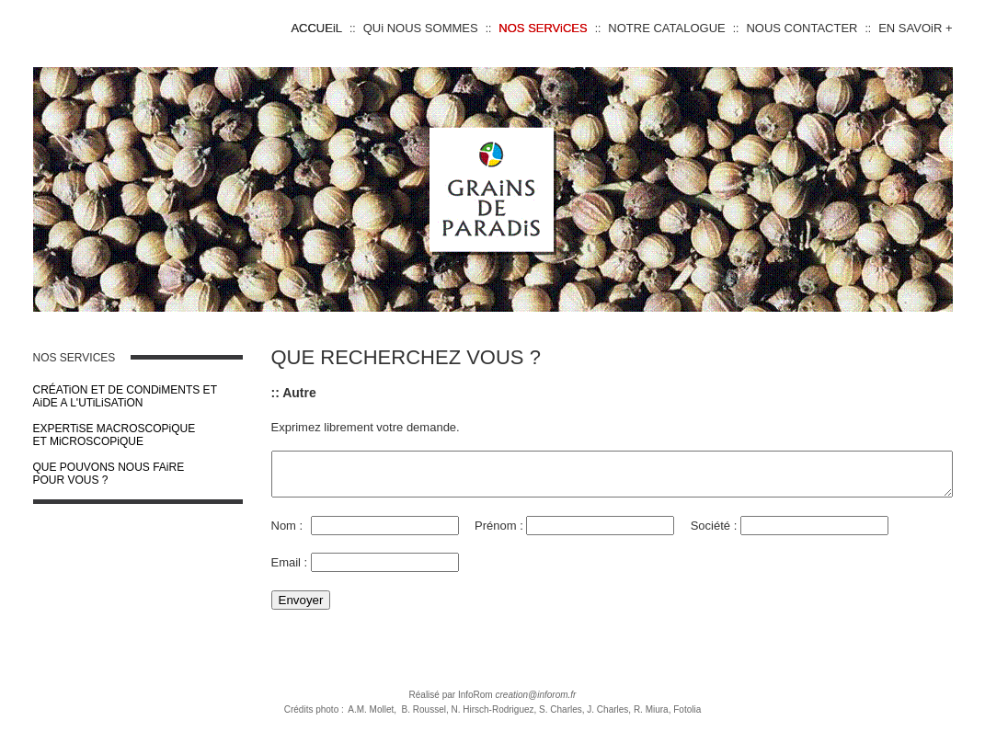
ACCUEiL (316, 28)
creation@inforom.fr (535, 703)
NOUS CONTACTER (801, 28)
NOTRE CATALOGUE (666, 28)
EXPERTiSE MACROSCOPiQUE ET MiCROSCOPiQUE (88, 435)
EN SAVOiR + (915, 28)
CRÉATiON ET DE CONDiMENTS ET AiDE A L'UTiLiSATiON (99, 396)
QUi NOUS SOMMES (420, 28)
